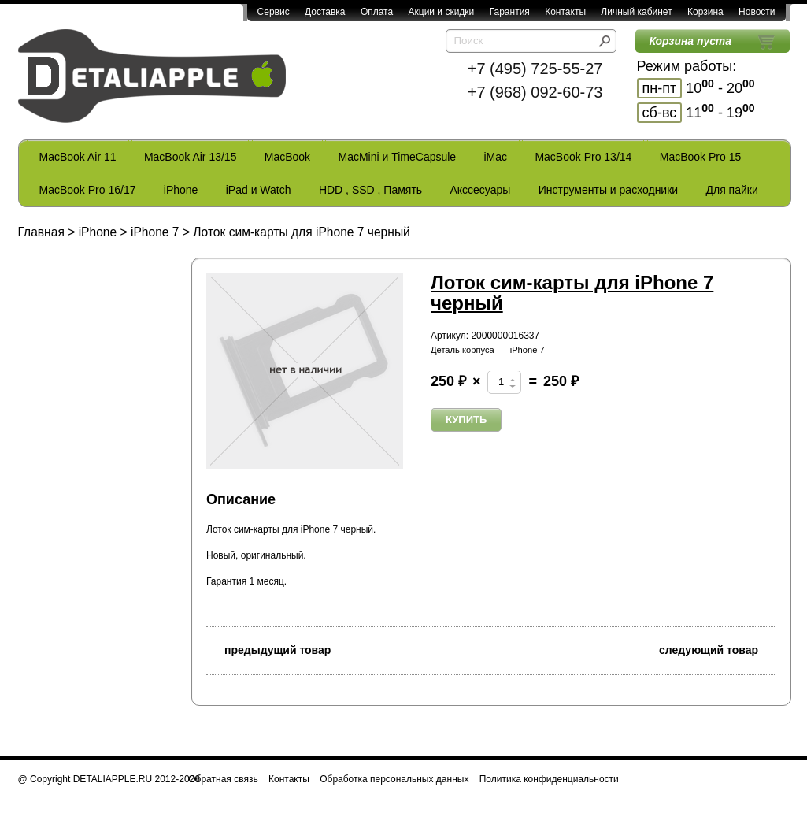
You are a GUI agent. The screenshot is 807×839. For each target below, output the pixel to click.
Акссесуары (480, 190)
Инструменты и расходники (608, 190)
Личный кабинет (636, 11)
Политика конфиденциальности (549, 779)
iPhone (181, 190)
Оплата (377, 11)
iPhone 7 (155, 232)
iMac (496, 156)
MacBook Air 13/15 (190, 156)
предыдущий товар (268, 648)
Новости (757, 11)
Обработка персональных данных (394, 779)
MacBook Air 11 (78, 156)
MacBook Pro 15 (701, 156)
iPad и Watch (258, 190)
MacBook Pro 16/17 (87, 190)
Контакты (565, 11)
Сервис (273, 11)
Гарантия (510, 11)
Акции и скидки (442, 11)
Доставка (325, 11)
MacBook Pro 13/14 (583, 156)
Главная (41, 232)
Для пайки (731, 190)
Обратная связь (222, 779)
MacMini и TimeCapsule (397, 156)
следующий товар (717, 648)
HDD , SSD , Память (370, 190)
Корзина (705, 11)
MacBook (287, 156)
